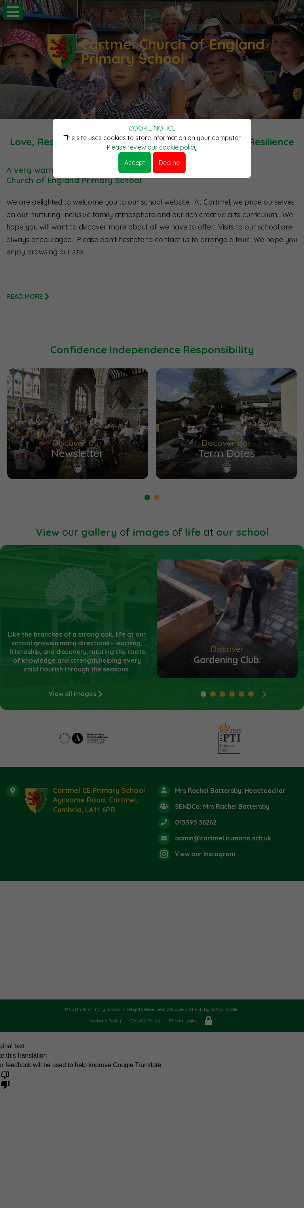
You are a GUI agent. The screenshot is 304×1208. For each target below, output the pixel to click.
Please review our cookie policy (152, 147)
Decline (169, 163)
